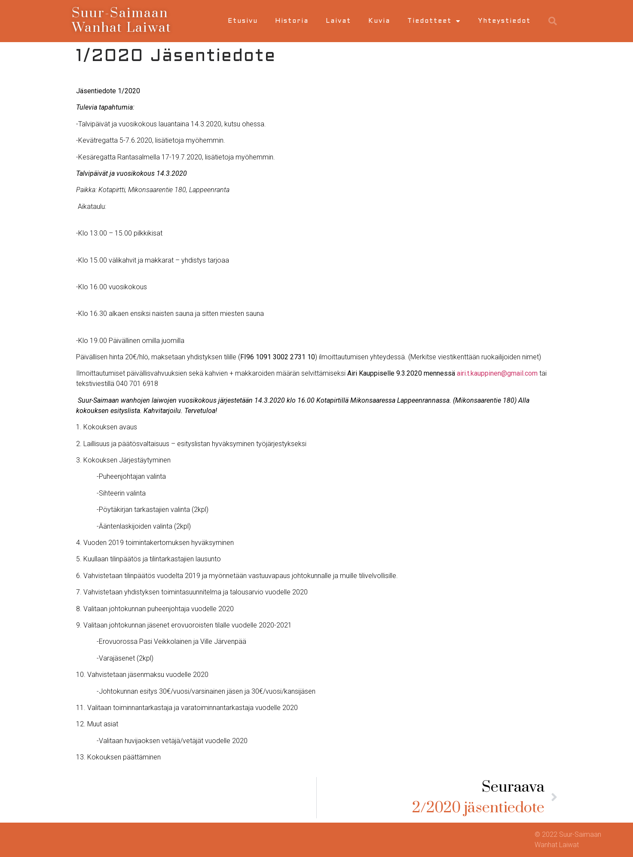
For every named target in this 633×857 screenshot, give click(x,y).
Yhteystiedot (504, 21)
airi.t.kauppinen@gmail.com (497, 373)
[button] (552, 21)
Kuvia (379, 21)
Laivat (338, 21)
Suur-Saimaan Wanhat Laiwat (121, 20)
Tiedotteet (434, 21)
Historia (292, 21)
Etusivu (243, 21)
